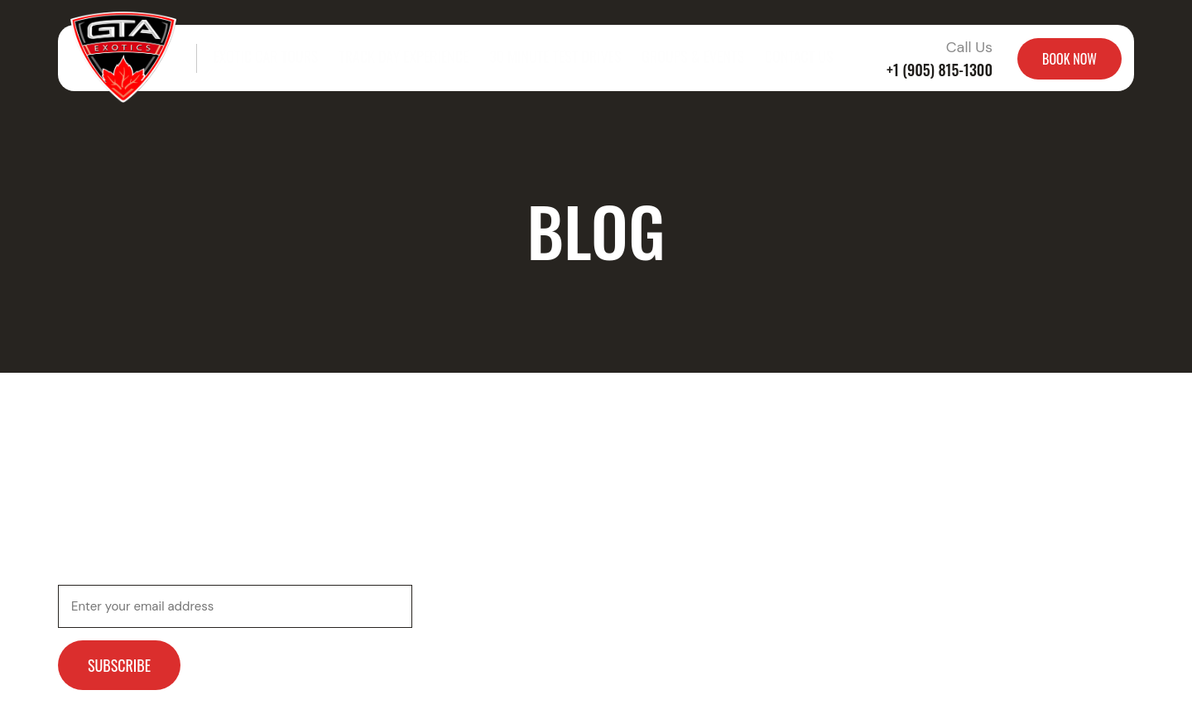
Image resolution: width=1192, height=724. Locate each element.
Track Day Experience (395, 58)
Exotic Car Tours (263, 58)
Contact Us (773, 58)
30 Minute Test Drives (539, 58)
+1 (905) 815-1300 (940, 69)
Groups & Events (670, 58)
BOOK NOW (1069, 59)
